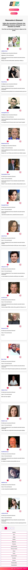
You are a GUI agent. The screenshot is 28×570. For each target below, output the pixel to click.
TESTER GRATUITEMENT (14, 9)
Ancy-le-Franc (14, 555)
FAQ (12, 568)
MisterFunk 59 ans (5, 143)
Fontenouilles (14, 562)
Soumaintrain (14, 565)
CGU (15, 568)
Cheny (14, 551)
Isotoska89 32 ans (5, 112)
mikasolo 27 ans (4, 266)
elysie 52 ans (4, 236)
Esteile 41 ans (4, 420)
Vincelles (14, 558)
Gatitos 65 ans (4, 390)
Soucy (14, 553)
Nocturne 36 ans (4, 328)
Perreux (14, 560)
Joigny (14, 537)
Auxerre (14, 532)
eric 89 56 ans (4, 297)
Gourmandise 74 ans (5, 174)
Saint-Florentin (14, 546)
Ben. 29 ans (3, 359)
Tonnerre (14, 544)
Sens (14, 534)
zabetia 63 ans (4, 51)
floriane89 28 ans (4, 205)
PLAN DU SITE (19, 568)
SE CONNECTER (14, 13)
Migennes (14, 541)
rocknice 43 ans (4, 513)
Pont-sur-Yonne (14, 548)
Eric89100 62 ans (5, 451)
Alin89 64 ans (4, 482)
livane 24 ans (4, 81)
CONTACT (25, 568)
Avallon (14, 539)
